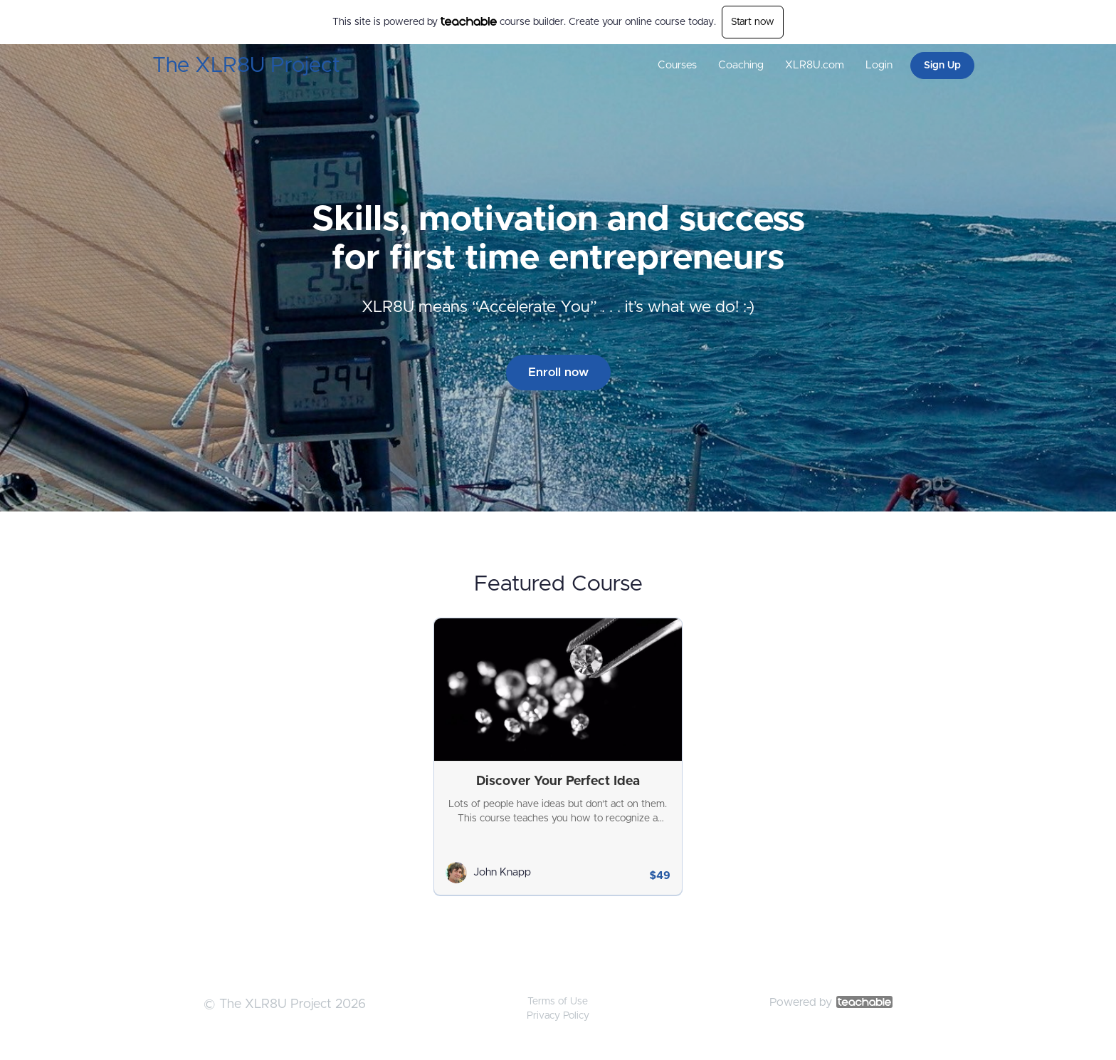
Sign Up (942, 66)
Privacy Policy (558, 1016)
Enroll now (558, 372)
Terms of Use (557, 1002)
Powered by (831, 1002)
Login (879, 65)
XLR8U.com (814, 65)
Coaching (741, 65)
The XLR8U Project (246, 65)
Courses (677, 65)
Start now (752, 22)
